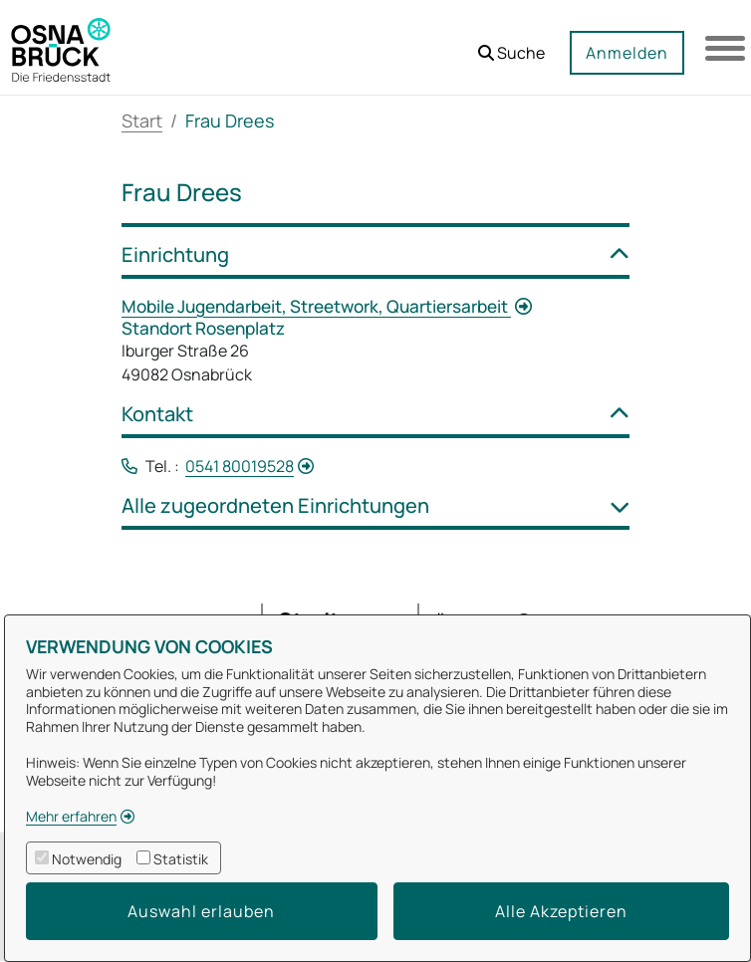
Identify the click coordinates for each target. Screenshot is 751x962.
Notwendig (87, 858)
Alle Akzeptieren (561, 911)
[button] (511, 45)
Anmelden (627, 53)
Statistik (180, 858)
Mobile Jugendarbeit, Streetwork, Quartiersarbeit (316, 306)
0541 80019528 (239, 466)
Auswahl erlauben (201, 911)
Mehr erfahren (71, 816)
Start (142, 120)
